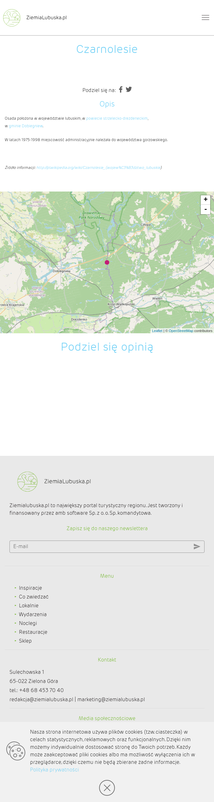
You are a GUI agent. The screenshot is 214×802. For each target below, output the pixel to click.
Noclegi (28, 623)
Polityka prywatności (54, 769)
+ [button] (206, 200)
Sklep (25, 641)
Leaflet (157, 331)
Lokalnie (29, 605)
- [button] (206, 209)
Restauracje (33, 632)
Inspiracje (30, 588)
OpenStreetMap (181, 331)
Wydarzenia (33, 614)
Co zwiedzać (34, 596)
